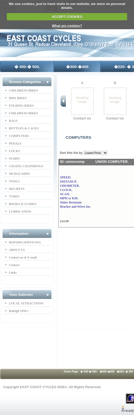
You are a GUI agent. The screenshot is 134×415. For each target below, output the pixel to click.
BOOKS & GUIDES (22, 204)
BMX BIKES (18, 98)
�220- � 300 (125, 371)
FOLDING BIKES (21, 105)
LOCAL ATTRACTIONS (26, 303)
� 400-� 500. (27, 66)
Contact (14, 265)
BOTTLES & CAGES (24, 128)
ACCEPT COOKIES (67, 17)
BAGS (13, 121)
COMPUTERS (19, 136)
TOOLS (14, 181)
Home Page (71, 371)
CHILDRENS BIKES (23, 90)
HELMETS (16, 189)
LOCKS (14, 151)
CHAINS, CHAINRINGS (26, 166)
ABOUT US (17, 250)
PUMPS (14, 158)
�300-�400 (77, 66)
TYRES (14, 196)
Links (13, 272)
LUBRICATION (20, 211)
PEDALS (15, 143)
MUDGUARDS (19, 174)
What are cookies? (67, 26)
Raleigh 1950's (18, 311)
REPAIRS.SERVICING (25, 242)
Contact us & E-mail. (23, 257)
